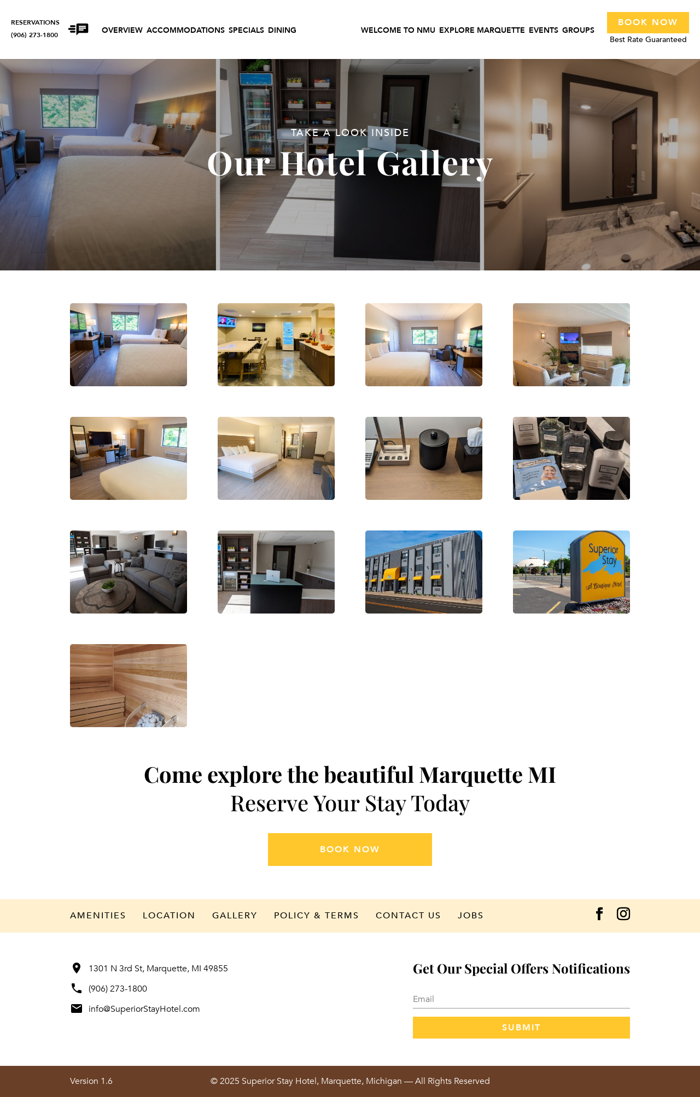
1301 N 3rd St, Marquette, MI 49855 (149, 969)
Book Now (648, 22)
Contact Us (408, 916)
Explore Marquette (482, 31)
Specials (246, 31)
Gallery (235, 916)
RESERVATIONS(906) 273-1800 (35, 28)
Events (543, 31)
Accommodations (186, 31)
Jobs (471, 916)
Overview (122, 31)
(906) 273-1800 (108, 989)
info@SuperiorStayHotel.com (135, 1009)
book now (350, 850)
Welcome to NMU (398, 31)
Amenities (98, 916)
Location (169, 916)
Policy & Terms (316, 916)
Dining (282, 31)
